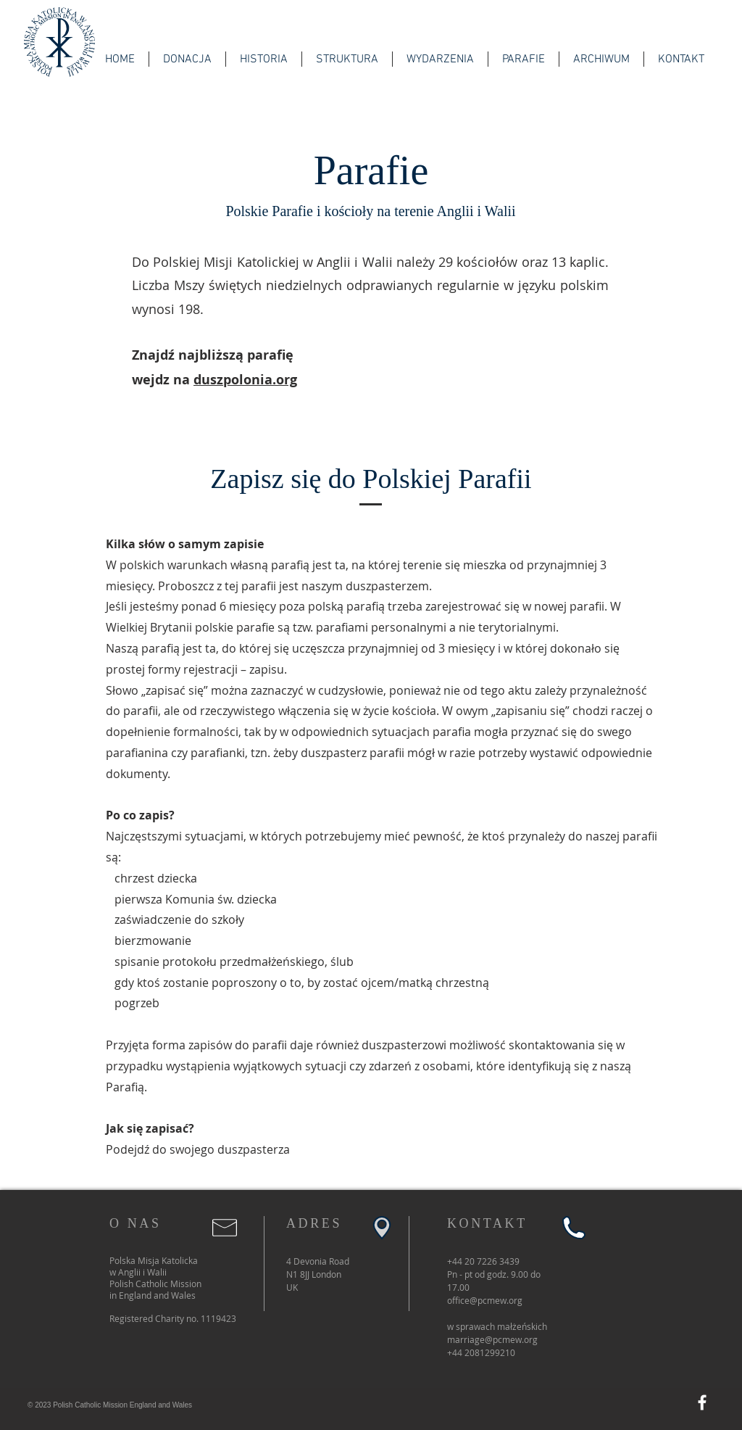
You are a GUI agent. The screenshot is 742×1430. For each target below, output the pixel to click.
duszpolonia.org (245, 380)
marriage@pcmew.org (492, 1339)
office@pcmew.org (484, 1300)
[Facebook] (702, 1402)
